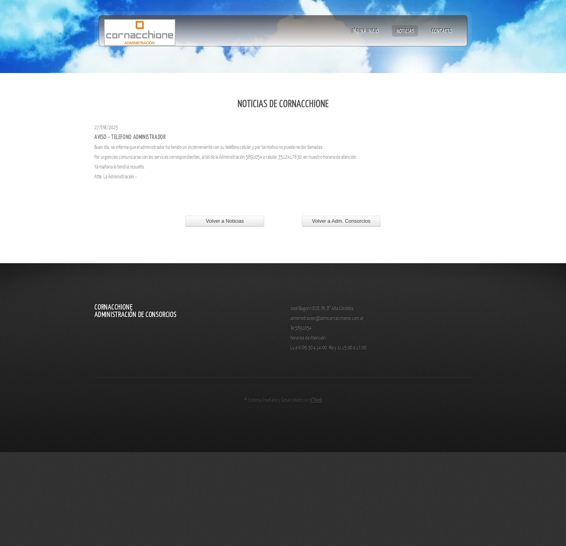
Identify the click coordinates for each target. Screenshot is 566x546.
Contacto (442, 30)
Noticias (405, 30)
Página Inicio (365, 30)
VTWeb (316, 399)
